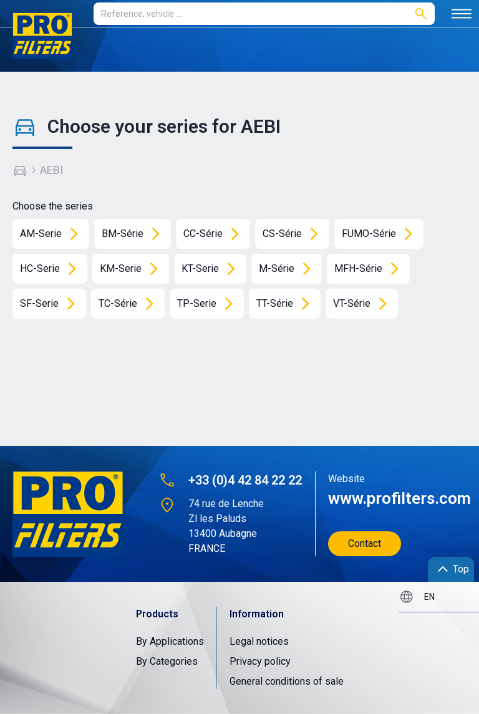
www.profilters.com (393, 498)
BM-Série (135, 233)
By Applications (170, 641)
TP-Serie (209, 303)
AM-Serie (53, 233)
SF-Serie (52, 303)
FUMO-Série (381, 233)
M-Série (289, 268)
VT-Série (364, 303)
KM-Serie (133, 268)
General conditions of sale (287, 681)
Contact (364, 543)
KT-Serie (212, 268)
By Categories (167, 661)
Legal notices (259, 641)
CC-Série (215, 233)
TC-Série (130, 303)
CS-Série (295, 233)
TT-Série (287, 303)
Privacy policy (260, 661)
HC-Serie (52, 268)
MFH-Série (370, 268)
